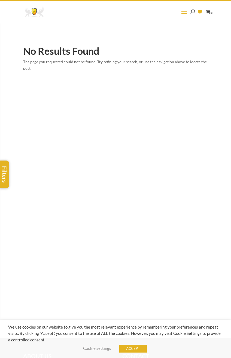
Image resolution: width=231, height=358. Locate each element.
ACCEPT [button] (133, 348)
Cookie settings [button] (97, 348)
